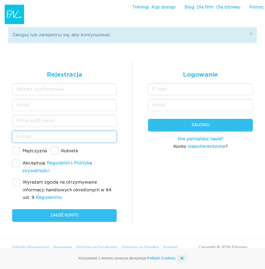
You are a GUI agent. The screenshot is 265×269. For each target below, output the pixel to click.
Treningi (140, 7)
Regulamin (58, 163)
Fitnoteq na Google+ (140, 247)
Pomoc (256, 7)
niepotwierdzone (206, 146)
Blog (189, 7)
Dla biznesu (228, 7)
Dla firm (205, 7)
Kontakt (170, 247)
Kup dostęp (163, 7)
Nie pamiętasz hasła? (200, 139)
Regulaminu (49, 197)
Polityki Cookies (161, 258)
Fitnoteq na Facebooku (97, 247)
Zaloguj (201, 125)
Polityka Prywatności (30, 247)
